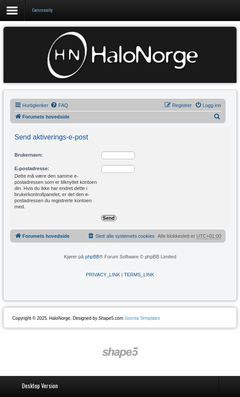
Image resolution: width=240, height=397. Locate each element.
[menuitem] (59, 105)
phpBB (92, 256)
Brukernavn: (28, 154)
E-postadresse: (31, 168)
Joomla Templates (142, 318)
